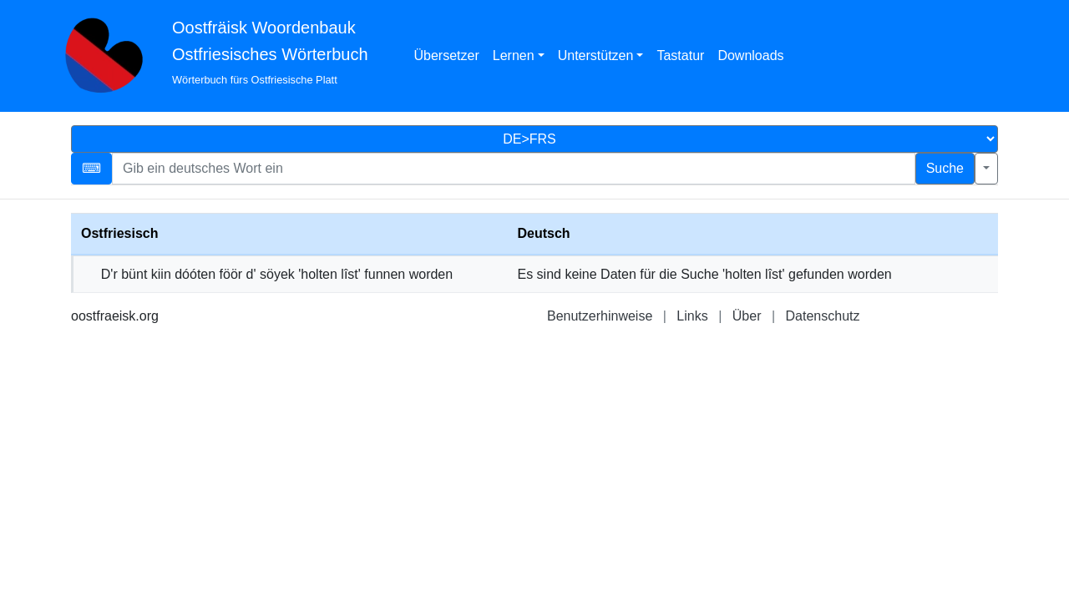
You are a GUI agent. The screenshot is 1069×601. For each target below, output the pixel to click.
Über (747, 316)
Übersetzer (446, 55)
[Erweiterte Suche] (986, 168)
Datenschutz (823, 316)
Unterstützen (596, 55)
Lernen (513, 55)
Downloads (750, 55)
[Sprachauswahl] (534, 139)
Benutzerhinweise (599, 316)
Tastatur (680, 55)
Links (691, 316)
